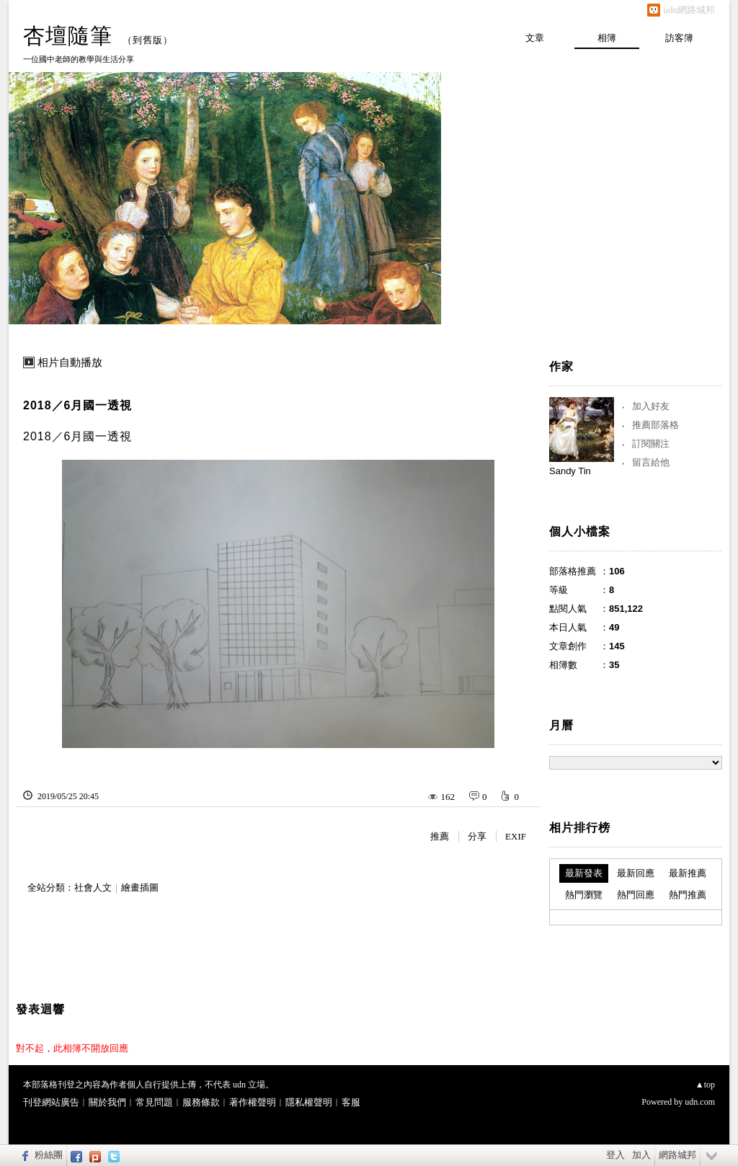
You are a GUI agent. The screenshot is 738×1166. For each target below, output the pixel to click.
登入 (615, 1154)
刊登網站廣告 (51, 1102)
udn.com (700, 1102)
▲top (705, 1085)
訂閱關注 (651, 443)
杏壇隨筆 (67, 36)
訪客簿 (679, 37)
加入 (641, 1154)
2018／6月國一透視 (78, 405)
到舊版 (148, 40)
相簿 (606, 37)
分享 (477, 836)
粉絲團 (49, 1154)
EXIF (515, 836)
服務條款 (201, 1102)
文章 (534, 37)
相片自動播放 (69, 362)
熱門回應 (635, 894)
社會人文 (93, 887)
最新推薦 (687, 873)
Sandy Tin (570, 471)
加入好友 (651, 406)
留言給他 (651, 462)
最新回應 (635, 873)
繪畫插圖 (140, 887)
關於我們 (107, 1102)
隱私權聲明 (308, 1102)
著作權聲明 (252, 1102)
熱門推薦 (687, 894)
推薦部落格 (655, 424)
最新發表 (584, 873)
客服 (351, 1102)
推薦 (439, 836)
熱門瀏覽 (584, 894)
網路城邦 (677, 1154)
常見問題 (154, 1102)
